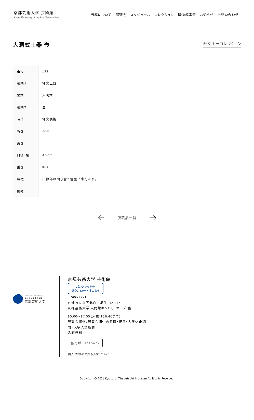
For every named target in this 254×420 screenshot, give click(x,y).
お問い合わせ (228, 14)
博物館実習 (187, 14)
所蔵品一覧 (127, 218)
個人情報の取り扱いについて (89, 354)
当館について (101, 14)
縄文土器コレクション (222, 43)
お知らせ (206, 14)
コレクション (164, 14)
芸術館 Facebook (85, 342)
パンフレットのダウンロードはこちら (85, 288)
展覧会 (121, 14)
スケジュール (140, 14)
